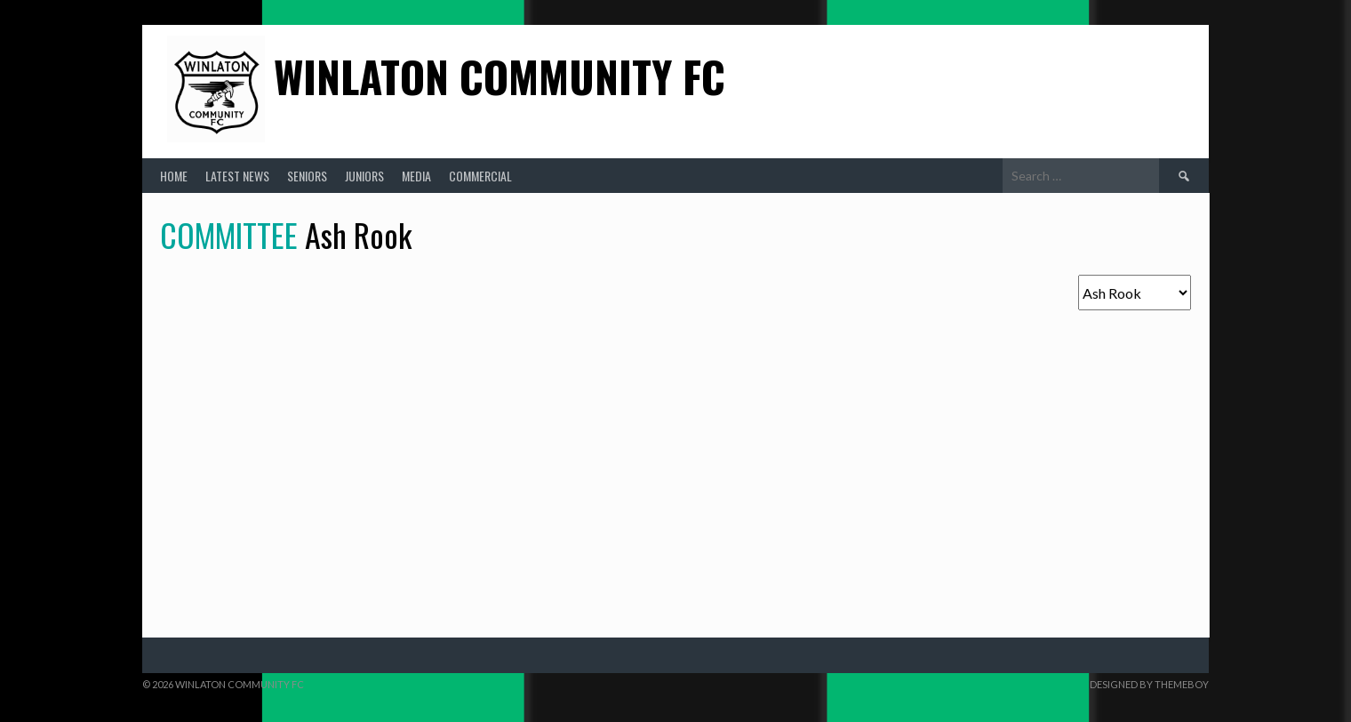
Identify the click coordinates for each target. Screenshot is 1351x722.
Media (416, 175)
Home (174, 175)
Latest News (237, 175)
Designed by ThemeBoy (1149, 684)
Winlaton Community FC (499, 76)
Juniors (364, 175)
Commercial (480, 175)
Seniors (307, 175)
